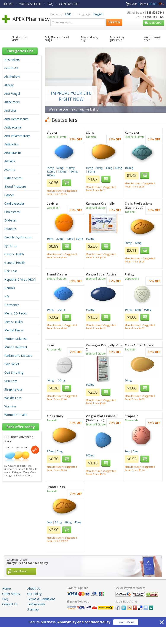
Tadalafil (91, 137)
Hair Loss (11, 271)
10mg (89, 168)
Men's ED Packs (15, 313)
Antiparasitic (12, 153)
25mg (50, 168)
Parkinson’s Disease (18, 355)
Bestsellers (12, 60)
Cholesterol (12, 212)
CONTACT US (68, 4)
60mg (118, 168)
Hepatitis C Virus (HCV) (20, 279)
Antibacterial (13, 127)
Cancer (9, 195)
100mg (70, 168)
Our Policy (34, 594)
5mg (59, 451)
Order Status (11, 594)
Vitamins (10, 406)
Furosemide (54, 349)
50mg (59, 168)
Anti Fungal (12, 93)
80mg (91, 171)
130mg (62, 171)
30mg (128, 309)
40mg (108, 168)
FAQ (50, 4)
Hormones (11, 305)
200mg (51, 175)
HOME (8, 4)
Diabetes (10, 220)
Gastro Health (14, 254)
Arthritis (9, 161)
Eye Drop (10, 246)
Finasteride (131, 420)
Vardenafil (53, 208)
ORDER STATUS (30, 4)
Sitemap (33, 609)
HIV (6, 296)
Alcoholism (12, 77)
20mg (99, 168)
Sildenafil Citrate (57, 137)
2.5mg (50, 451)
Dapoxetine (132, 278)
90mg (147, 309)
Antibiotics (11, 144)
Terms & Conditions (41, 599)
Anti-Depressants (16, 119)
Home (6, 588)
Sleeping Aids (13, 389)
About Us (33, 588)
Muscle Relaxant (15, 347)
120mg (51, 171)
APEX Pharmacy (31, 18)
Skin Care (10, 381)
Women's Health (15, 415)
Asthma (9, 170)
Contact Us (10, 604)
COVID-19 (11, 68)
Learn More (126, 622)
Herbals (9, 288)
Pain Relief (11, 364)
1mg (127, 451)
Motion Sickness (15, 339)
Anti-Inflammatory (17, 136)
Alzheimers (12, 102)
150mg (73, 171)
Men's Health (13, 322)
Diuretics (10, 229)
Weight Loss (13, 398)
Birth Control (13, 178)
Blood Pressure (15, 186)
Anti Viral (10, 110)
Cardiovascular (14, 203)
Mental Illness (14, 330)
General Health (14, 263)
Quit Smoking (13, 372)
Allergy (9, 85)
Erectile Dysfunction (18, 237)
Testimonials (36, 604)
